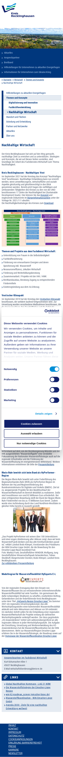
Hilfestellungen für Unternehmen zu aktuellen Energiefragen (32, 67)
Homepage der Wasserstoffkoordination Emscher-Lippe (31, 636)
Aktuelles (8, 52)
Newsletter (15, 753)
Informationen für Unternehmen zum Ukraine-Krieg (27, 72)
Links (14, 677)
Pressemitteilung (46, 464)
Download (48, 203)
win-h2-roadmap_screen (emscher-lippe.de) (28, 694)
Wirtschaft (18, 80)
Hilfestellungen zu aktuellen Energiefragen (26, 93)
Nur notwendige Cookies (31, 443)
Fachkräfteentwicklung (20, 107)
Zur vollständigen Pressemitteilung (18, 563)
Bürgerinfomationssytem (38, 197)
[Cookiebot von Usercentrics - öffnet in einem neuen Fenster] (45, 311)
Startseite (7, 80)
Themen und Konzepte (35, 80)
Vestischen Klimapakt (50, 299)
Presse (12, 746)
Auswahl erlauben (31, 433)
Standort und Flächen (16, 117)
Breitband (8, 62)
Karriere (13, 749)
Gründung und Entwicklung (18, 121)
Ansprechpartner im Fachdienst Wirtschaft (25, 657)
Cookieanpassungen (20, 739)
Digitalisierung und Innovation (23, 102)
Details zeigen (43, 413)
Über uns (10, 135)
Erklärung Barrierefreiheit (25, 742)
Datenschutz (16, 735)
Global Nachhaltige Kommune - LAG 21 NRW (28, 684)
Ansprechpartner (11, 57)
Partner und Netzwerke (17, 126)
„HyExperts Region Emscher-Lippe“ (32, 601)
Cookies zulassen (31, 423)
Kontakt (16, 651)
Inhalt (12, 725)
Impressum (14, 732)
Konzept (45, 195)
